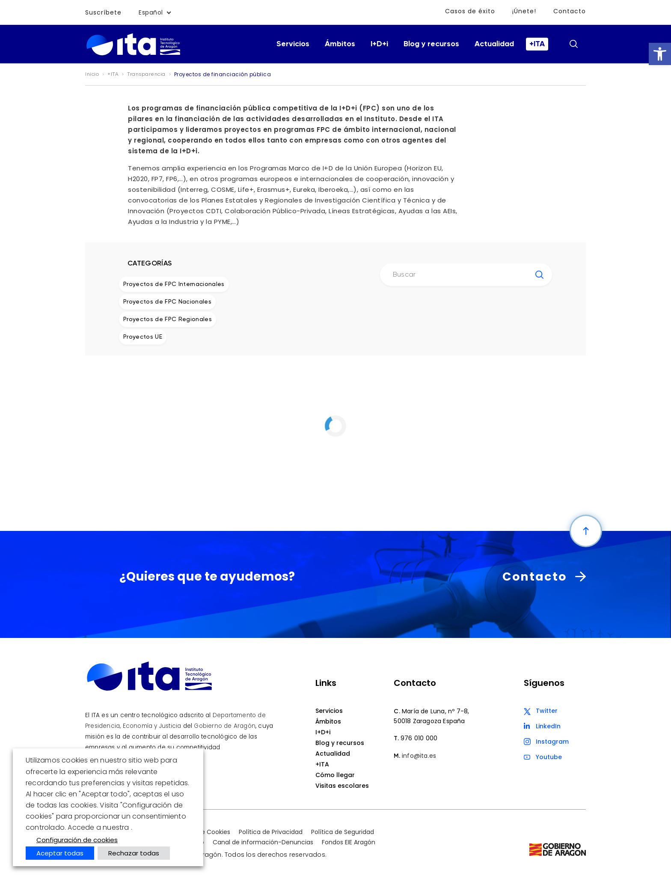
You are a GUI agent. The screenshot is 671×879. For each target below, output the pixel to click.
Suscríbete (103, 12)
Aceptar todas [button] (59, 853)
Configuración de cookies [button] (77, 839)
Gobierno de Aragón (224, 726)
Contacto (569, 11)
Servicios (292, 44)
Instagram (552, 741)
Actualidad (494, 44)
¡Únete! (524, 11)
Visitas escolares (342, 785)
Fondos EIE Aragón (348, 842)
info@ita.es (419, 755)
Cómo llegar (335, 775)
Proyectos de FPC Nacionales (167, 302)
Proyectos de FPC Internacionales (174, 284)
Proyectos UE (142, 337)
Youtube (549, 757)
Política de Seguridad (342, 832)
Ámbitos (340, 44)
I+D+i (379, 44)
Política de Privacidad (271, 832)
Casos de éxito (470, 11)
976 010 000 (419, 738)
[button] (660, 54)
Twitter (547, 710)
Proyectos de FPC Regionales (167, 319)
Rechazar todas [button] (133, 853)
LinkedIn (548, 726)
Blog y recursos (431, 44)
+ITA (537, 44)
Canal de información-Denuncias (263, 842)
